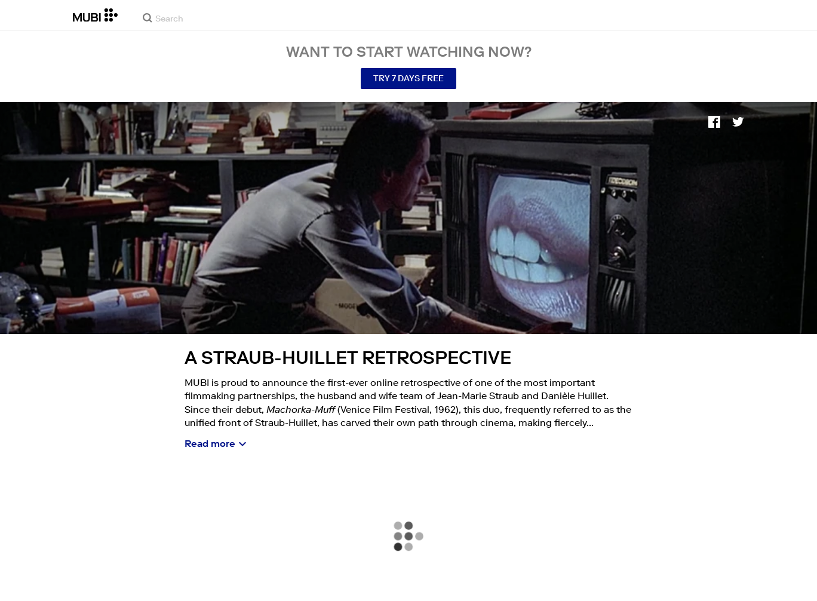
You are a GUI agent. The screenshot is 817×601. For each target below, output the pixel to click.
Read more (210, 443)
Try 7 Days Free (408, 78)
